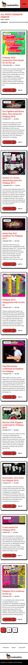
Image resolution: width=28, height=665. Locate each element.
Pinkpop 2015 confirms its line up (13, 592)
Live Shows (7, 34)
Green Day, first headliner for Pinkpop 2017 (12, 236)
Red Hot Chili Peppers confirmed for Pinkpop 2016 (13, 425)
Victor (18, 65)
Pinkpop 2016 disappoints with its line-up (13, 302)
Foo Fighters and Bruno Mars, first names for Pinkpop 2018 (13, 114)
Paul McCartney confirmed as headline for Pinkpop (12, 369)
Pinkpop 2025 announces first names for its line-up (13, 60)
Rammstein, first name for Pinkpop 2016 (13, 479)
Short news (7, 465)
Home (2, 19)
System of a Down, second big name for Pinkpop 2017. (12, 180)
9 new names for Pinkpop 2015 (10, 529)
